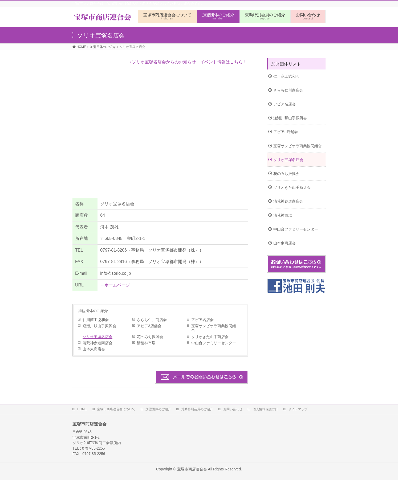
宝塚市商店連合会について (116, 409)
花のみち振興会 (150, 337)
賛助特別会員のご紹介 (197, 409)
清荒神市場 (146, 343)
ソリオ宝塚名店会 (97, 337)
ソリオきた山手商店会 (210, 337)
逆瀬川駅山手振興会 (99, 326)
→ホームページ (115, 285)
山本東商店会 (94, 349)
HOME (82, 409)
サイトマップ (297, 409)
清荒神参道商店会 (97, 343)
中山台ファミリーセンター (213, 343)
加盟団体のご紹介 (93, 311)
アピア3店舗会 (149, 326)
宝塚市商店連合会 (192, 469)
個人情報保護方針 (265, 409)
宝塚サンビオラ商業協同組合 (213, 328)
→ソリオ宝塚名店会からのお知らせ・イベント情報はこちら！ (187, 62)
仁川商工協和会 (96, 320)
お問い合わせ (232, 409)
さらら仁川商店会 (152, 320)
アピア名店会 (202, 320)
